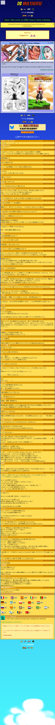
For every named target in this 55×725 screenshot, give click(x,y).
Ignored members (7, 705)
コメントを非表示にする (27, 202)
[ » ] (24, 16)
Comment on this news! (47, 140)
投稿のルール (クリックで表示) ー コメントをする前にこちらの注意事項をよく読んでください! (26, 696)
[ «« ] (21, 9)
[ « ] (28, 9)
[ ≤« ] (25, 9)
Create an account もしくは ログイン (11, 692)
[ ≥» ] (29, 16)
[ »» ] (31, 16)
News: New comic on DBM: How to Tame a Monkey (28, 20)
